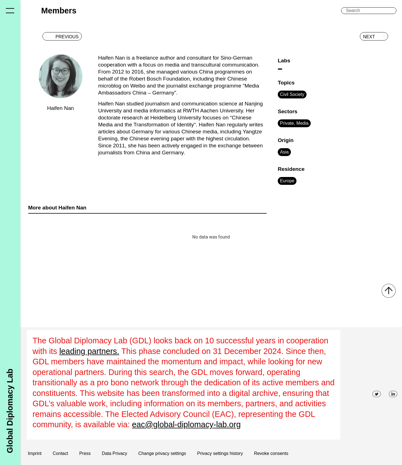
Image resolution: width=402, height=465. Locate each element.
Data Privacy (114, 453)
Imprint (35, 453)
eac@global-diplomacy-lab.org (186, 424)
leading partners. (89, 351)
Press (85, 453)
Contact (60, 453)
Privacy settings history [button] (220, 453)
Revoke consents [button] (271, 453)
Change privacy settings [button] (162, 453)
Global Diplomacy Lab (9, 411)
